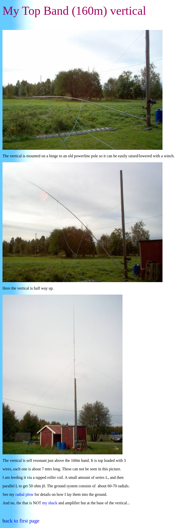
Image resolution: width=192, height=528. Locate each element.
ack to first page (22, 521)
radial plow (25, 494)
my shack (49, 503)
